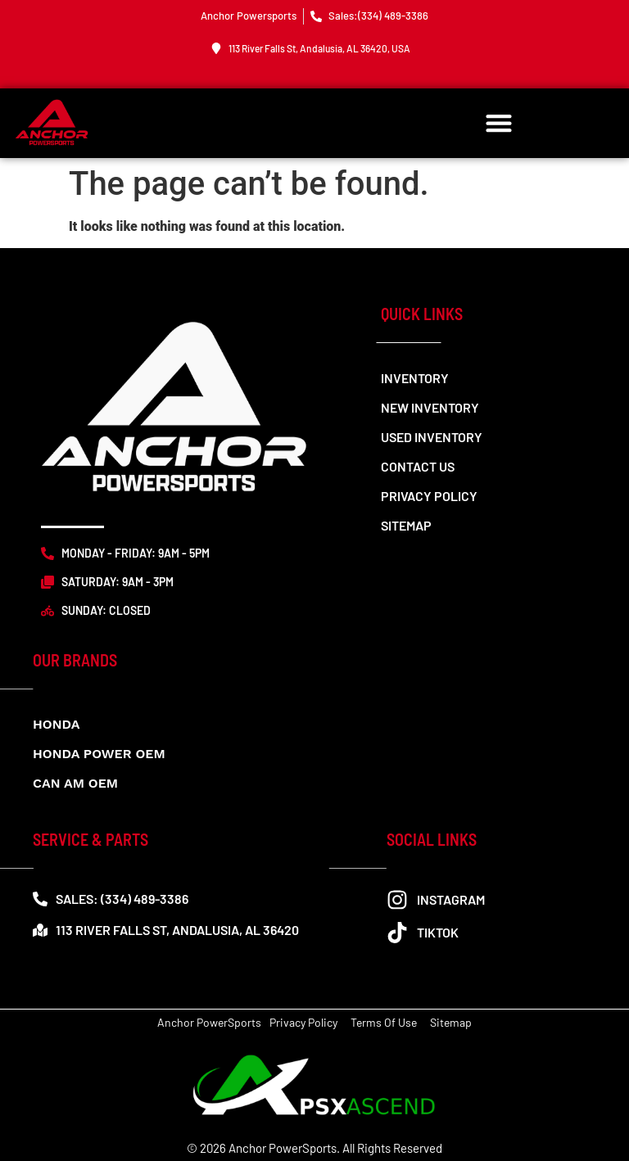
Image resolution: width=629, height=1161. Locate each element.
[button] (499, 123)
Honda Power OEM (99, 753)
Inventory (415, 378)
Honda (56, 724)
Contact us (418, 466)
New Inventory (430, 407)
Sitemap (406, 525)
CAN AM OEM (75, 783)
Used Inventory (431, 437)
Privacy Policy (429, 496)
